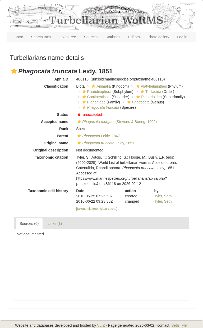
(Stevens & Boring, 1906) (116, 122)
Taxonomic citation (51, 157)
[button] (14, 71)
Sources (91, 37)
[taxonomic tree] (87, 209)
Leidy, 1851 (105, 143)
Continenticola (96, 97)
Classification (56, 86)
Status (62, 114)
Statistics (112, 37)
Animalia (100, 86)
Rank (63, 129)
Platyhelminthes (151, 86)
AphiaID (61, 79)
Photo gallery (158, 37)
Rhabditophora (96, 91)
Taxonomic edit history (48, 191)
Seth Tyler (179, 325)
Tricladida (150, 91)
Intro (19, 37)
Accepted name (54, 122)
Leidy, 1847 (98, 136)
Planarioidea (148, 97)
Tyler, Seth (163, 196)
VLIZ (101, 325)
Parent (62, 136)
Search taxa (41, 37)
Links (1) (55, 223)
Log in (182, 37)
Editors (134, 37)
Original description (50, 150)
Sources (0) (29, 223)
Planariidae (93, 102)
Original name (56, 143)
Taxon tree (67, 37)
